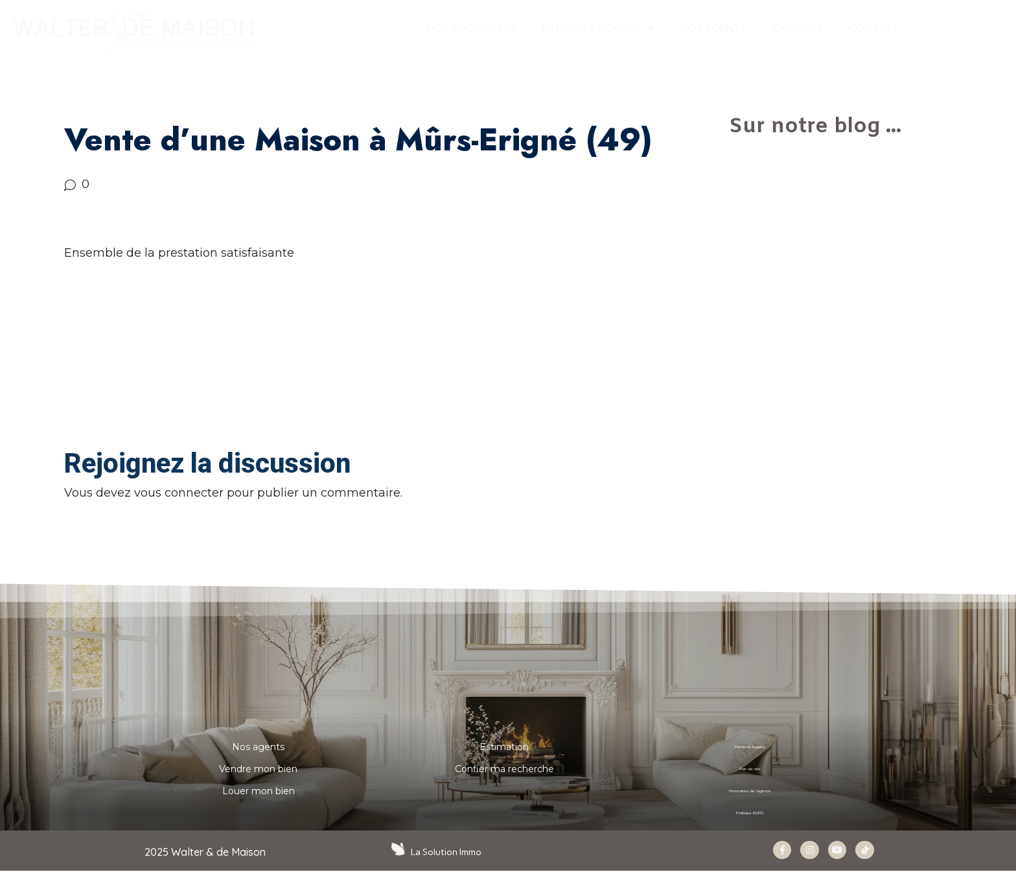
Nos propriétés (471, 28)
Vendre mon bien (258, 769)
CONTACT (873, 28)
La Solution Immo (447, 852)
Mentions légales (750, 747)
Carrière (798, 28)
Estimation (504, 747)
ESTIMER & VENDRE (598, 29)
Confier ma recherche (504, 769)
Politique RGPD (750, 813)
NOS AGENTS (713, 28)
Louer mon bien (258, 791)
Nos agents (258, 747)
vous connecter (179, 493)
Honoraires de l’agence (750, 791)
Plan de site (750, 769)
